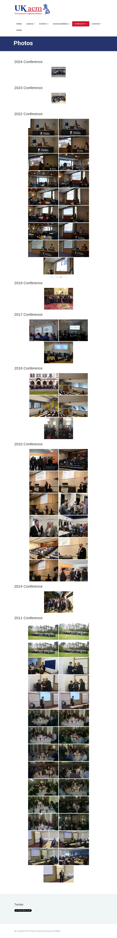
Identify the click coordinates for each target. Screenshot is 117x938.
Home (19, 24)
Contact (96, 24)
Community (80, 24)
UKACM (30, 24)
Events (43, 24)
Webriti (57, 931)
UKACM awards (61, 24)
